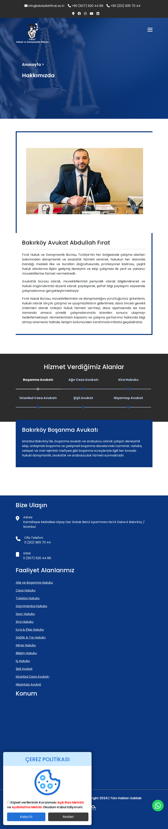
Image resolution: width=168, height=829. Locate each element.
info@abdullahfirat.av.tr (44, 6)
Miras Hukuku (26, 645)
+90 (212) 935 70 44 (123, 6)
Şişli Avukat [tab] (83, 398)
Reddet (68, 816)
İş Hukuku (23, 661)
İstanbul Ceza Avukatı (32, 676)
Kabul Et (26, 816)
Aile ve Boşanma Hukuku (34, 582)
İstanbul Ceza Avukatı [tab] (38, 398)
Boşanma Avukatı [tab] (38, 379)
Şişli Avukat (24, 669)
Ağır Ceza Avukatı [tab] (83, 379)
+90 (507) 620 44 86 (85, 6)
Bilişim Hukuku (26, 653)
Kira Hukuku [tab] (128, 379)
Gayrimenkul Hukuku (31, 606)
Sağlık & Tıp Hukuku (31, 637)
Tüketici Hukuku (27, 598)
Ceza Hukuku (25, 590)
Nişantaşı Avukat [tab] (128, 398)
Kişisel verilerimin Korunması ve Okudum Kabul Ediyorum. (45, 804)
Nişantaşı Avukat (28, 684)
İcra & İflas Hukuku (30, 629)
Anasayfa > (33, 64)
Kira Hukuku (24, 621)
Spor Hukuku (25, 614)
